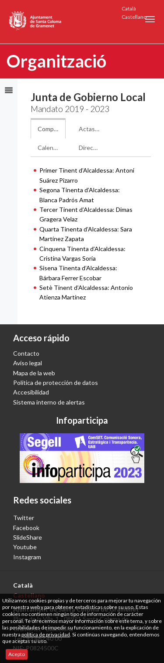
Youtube (25, 547)
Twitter (23, 517)
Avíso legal (27, 363)
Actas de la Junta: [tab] (93, 129)
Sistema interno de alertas (49, 402)
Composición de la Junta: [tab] (52, 129)
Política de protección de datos (55, 382)
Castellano (134, 17)
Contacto (26, 353)
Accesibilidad (31, 392)
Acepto (16, 654)
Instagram (27, 557)
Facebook (26, 527)
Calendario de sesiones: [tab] (52, 147)
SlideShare (27, 537)
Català (129, 8)
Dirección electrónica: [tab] (93, 147)
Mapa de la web (34, 373)
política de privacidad (45, 634)
